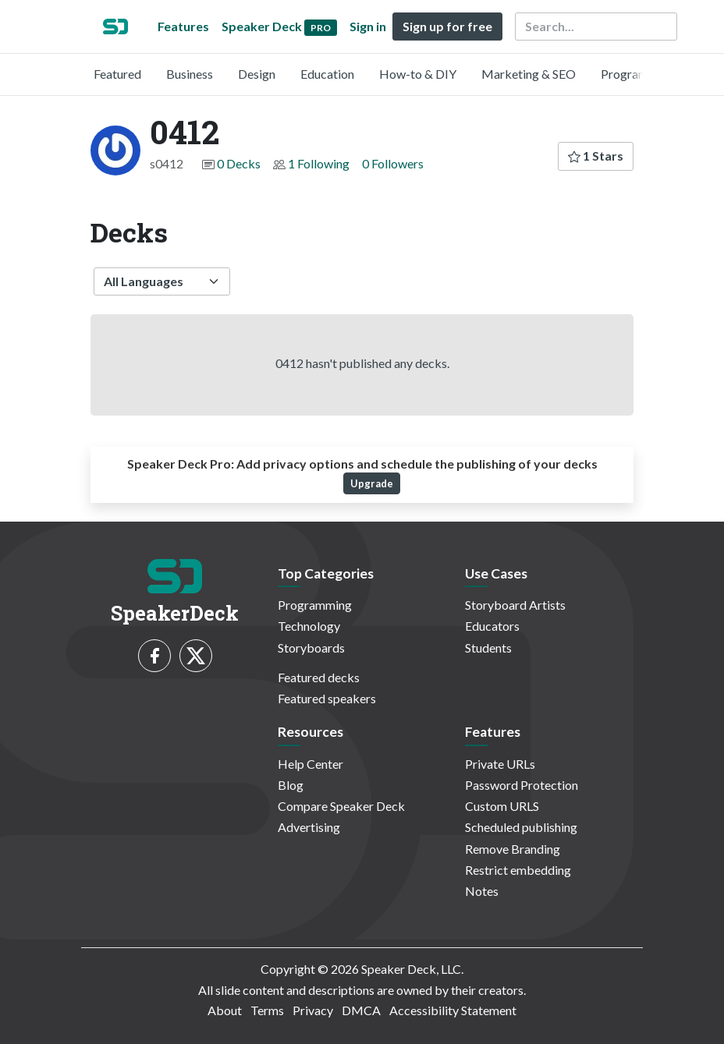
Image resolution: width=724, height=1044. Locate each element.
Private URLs (500, 763)
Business (189, 73)
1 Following (319, 163)
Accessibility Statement (452, 1010)
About (225, 1010)
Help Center (310, 763)
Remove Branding (512, 848)
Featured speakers (327, 698)
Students (488, 647)
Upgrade (371, 483)
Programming (638, 73)
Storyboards (311, 647)
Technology (309, 625)
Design (256, 73)
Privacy (313, 1010)
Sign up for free (447, 26)
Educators (492, 625)
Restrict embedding (518, 869)
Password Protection (521, 784)
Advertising (309, 826)
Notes (482, 890)
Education (327, 73)
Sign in (368, 26)
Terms (267, 1010)
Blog (290, 784)
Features (183, 26)
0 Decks (239, 163)
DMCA (361, 1010)
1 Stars (595, 155)
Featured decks (319, 677)
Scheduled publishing (521, 826)
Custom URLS (502, 805)
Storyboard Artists (515, 604)
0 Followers (393, 163)
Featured (117, 73)
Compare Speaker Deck (341, 805)
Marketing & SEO (528, 73)
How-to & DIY (417, 73)
